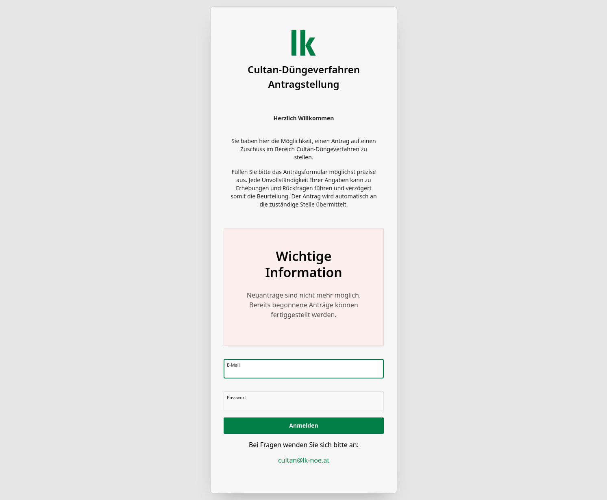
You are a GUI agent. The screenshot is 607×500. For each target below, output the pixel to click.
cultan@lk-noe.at (303, 460)
